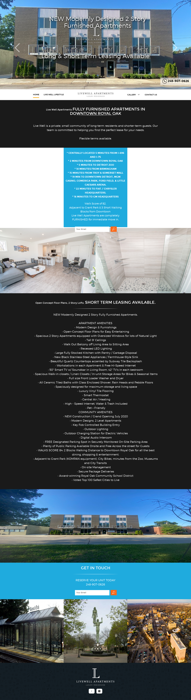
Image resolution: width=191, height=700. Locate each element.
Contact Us (151, 95)
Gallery (133, 94)
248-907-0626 (175, 81)
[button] (14, 44)
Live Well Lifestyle (54, 95)
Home (36, 95)
